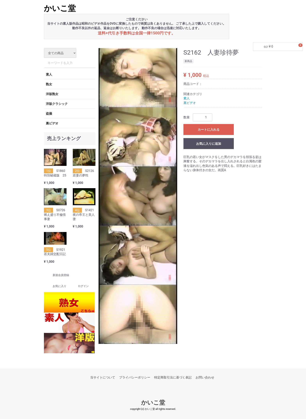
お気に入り (56, 286)
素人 (49, 74)
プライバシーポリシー (134, 377)
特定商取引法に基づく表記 (173, 377)
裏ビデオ (52, 123)
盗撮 (49, 113)
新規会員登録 (57, 275)
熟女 (49, 84)
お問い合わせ (205, 377)
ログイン (80, 286)
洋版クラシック (57, 104)
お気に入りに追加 (208, 144)
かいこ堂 (60, 8)
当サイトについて (102, 377)
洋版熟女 (52, 94)
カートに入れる (209, 129)
